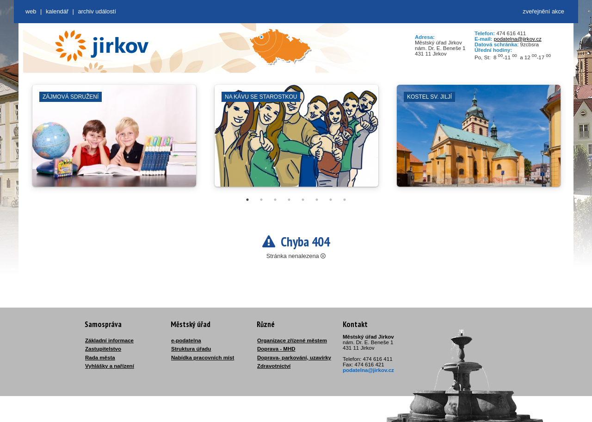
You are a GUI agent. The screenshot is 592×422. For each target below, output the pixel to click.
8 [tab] (344, 199)
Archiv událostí (97, 11)
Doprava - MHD (276, 349)
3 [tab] (275, 199)
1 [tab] (247, 199)
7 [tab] (330, 199)
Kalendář (57, 11)
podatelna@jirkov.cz (518, 39)
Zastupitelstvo (103, 349)
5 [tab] (303, 199)
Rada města (100, 357)
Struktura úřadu (191, 349)
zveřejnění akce (543, 11)
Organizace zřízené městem (292, 340)
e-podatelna (186, 340)
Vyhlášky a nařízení (109, 366)
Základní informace (109, 340)
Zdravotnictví (273, 366)
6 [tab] (316, 199)
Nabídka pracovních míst (202, 357)
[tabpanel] (114, 140)
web (30, 11)
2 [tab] (261, 199)
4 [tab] (289, 199)
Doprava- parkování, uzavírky (294, 357)
